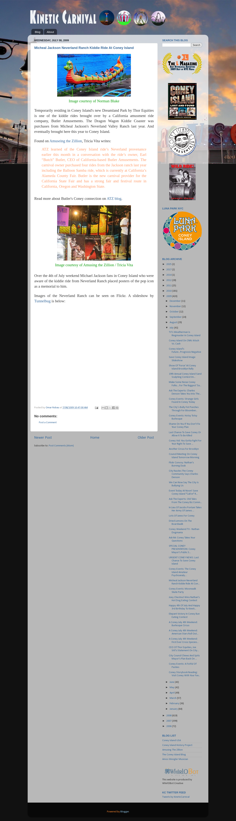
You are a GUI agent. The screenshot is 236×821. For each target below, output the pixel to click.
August (174, 322)
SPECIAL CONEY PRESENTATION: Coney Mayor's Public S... (182, 549)
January (174, 709)
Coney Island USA (171, 740)
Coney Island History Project (177, 745)
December (175, 301)
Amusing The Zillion (172, 750)
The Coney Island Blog (174, 754)
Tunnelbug (42, 301)
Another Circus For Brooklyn (184, 449)
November (176, 306)
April (172, 692)
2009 (169, 296)
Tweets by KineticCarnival (176, 797)
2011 (169, 285)
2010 (169, 291)
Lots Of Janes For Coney (182, 515)
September (176, 317)
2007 (169, 721)
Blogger (124, 811)
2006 (169, 726)
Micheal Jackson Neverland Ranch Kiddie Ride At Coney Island (84, 48)
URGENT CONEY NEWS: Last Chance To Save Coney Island (184, 560)
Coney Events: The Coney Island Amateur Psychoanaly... (182, 572)
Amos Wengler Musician (175, 759)
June (172, 682)
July (172, 327)
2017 (169, 269)
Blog (37, 31)
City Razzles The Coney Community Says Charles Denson (183, 474)
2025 (169, 264)
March (173, 698)
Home (94, 438)
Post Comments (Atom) (61, 445)
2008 (169, 715)
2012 (169, 280)
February (175, 703)
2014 (169, 275)
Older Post (146, 438)
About (50, 31)
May (172, 687)
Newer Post (43, 438)
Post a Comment (48, 422)
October (174, 311)
